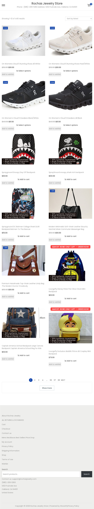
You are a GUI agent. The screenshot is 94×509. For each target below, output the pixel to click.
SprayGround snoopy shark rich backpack (66, 172)
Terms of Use (7, 459)
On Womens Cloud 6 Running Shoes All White (21, 64)
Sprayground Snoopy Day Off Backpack (18, 172)
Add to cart (23, 179)
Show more (47, 388)
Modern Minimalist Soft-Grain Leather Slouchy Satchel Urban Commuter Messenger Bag (68, 227)
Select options (23, 71)
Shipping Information (11, 450)
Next (63, 380)
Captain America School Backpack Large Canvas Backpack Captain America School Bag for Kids (22, 347)
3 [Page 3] (38, 380)
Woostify (64, 506)
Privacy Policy (7, 446)
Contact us (6, 433)
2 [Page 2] (34, 380)
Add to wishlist (8, 74)
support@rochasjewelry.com (24, 479)
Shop (4, 455)
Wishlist (5, 464)
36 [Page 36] (51, 380)
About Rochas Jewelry (11, 416)
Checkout (6, 429)
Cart (4, 424)
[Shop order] (78, 19)
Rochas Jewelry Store (47, 3)
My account (7, 442)
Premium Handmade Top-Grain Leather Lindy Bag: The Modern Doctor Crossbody (23, 284)
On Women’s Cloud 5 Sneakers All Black (65, 118)
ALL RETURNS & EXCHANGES (13, 420)
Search (5, 469)
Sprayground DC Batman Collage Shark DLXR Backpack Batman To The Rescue (20, 227)
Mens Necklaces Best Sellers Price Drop (18, 437)
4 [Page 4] (42, 380)
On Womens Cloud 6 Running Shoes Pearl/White (69, 64)
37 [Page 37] (55, 380)
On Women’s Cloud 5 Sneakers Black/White (20, 118)
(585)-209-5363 (9, 482)
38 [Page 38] (59, 380)
